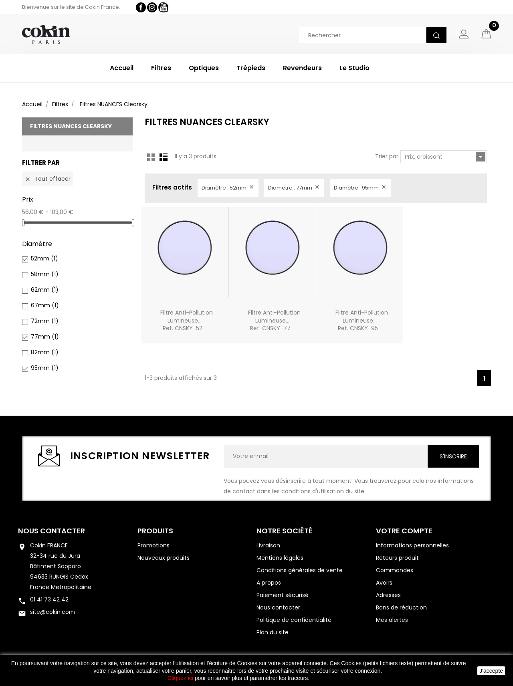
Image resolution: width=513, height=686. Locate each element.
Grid (151, 157)
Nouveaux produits (163, 558)
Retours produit (397, 558)
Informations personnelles (412, 545)
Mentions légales (279, 558)
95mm (45, 368)
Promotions (153, 545)
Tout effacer (47, 179)
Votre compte (404, 531)
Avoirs (384, 583)
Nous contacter (51, 531)
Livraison (268, 545)
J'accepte (491, 671)
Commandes (394, 570)
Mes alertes (392, 620)
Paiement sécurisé (282, 595)
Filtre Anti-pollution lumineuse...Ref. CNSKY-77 (274, 321)
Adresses (388, 595)
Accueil (121, 68)
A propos (268, 583)
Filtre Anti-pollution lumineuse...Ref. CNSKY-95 (361, 321)
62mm (45, 290)
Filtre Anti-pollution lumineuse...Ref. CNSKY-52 (186, 321)
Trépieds (250, 68)
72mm (45, 321)
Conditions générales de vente (299, 570)
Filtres (161, 68)
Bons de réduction (401, 607)
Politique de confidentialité (293, 620)
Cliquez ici (180, 678)
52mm (44, 258)
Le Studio (354, 68)
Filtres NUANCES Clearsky (71, 126)
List (164, 157)
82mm (45, 352)
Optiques (204, 68)
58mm (45, 274)
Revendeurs (302, 68)
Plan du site (272, 632)
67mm (45, 305)
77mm (45, 337)
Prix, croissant (445, 156)
